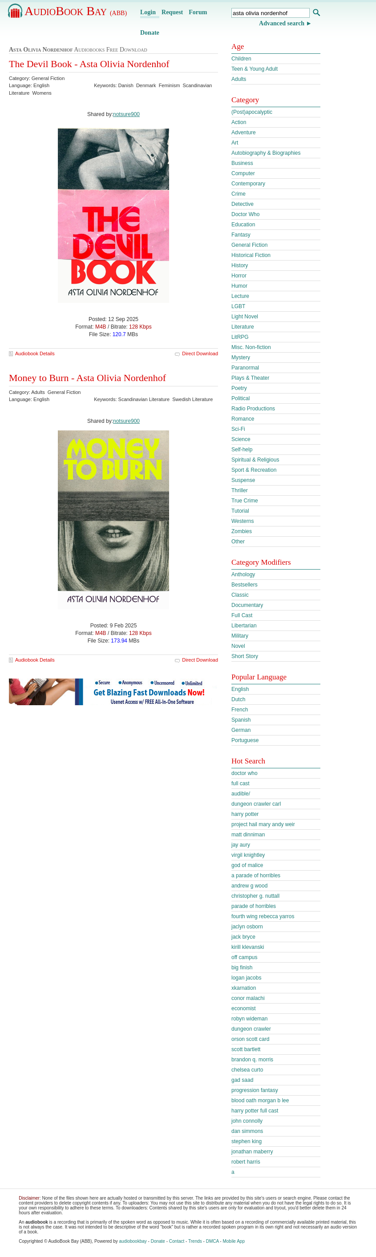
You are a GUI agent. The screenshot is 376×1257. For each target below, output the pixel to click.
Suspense (243, 480)
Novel (238, 646)
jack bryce (243, 937)
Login (148, 12)
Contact (176, 1241)
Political (240, 398)
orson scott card (250, 1039)
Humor (239, 286)
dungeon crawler (251, 1029)
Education (243, 224)
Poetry (239, 388)
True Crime (244, 501)
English (240, 689)
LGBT (238, 306)
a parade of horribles (255, 875)
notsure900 (126, 114)
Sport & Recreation (253, 470)
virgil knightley (248, 855)
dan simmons (247, 1131)
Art (234, 143)
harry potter (245, 814)
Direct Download (200, 353)
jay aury (240, 845)
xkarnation (243, 988)
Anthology (243, 574)
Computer (243, 173)
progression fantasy (254, 1090)
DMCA (212, 1241)
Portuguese (245, 740)
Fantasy (241, 235)
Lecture (240, 296)
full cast (240, 783)
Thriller (239, 490)
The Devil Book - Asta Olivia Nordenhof (89, 63)
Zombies (241, 531)
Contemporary (248, 184)
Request (172, 12)
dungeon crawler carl (256, 804)
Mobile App (233, 1241)
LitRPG (240, 337)
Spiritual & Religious (255, 460)
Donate (149, 32)
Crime (238, 194)
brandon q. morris (252, 1059)
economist (243, 1008)
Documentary (247, 605)
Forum (198, 12)
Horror (239, 276)
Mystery (240, 357)
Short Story (244, 656)
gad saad (242, 1080)
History (239, 265)
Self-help (241, 449)
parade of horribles (253, 906)
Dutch (238, 699)
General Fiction (249, 245)
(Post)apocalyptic (251, 112)
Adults (238, 79)
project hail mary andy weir (263, 824)
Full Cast (241, 615)
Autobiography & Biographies (265, 153)
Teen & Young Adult (254, 69)
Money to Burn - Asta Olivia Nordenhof (87, 377)
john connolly (247, 1121)
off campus (244, 957)
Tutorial (240, 511)
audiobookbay (133, 1241)
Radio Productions (253, 409)
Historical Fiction (251, 255)
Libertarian (244, 625)
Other (238, 541)
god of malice (247, 865)
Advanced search (281, 23)
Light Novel (244, 316)
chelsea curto (247, 1070)
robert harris (245, 1162)
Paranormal (245, 368)
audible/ (240, 794)
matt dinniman (248, 834)
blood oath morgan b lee (260, 1100)
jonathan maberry (252, 1152)
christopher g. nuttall (255, 896)
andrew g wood (249, 886)
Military (239, 636)
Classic (240, 595)
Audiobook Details (35, 353)
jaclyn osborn (247, 927)
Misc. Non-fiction (251, 347)
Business (242, 163)
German (241, 730)
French (239, 710)
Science (241, 439)
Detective (242, 204)
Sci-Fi (238, 429)
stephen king (246, 1141)
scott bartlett (245, 1049)
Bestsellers (244, 585)
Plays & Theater (250, 378)
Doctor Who (245, 214)
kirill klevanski (247, 947)
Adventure (243, 132)
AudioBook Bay (75, 11)
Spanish (241, 720)
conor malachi (248, 998)
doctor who (244, 773)
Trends (195, 1241)
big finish (241, 967)
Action (238, 122)
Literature (242, 327)
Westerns (242, 521)
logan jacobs (246, 978)
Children (241, 59)
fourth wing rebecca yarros (262, 916)
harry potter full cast (254, 1111)
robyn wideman (249, 1019)
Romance (242, 419)
